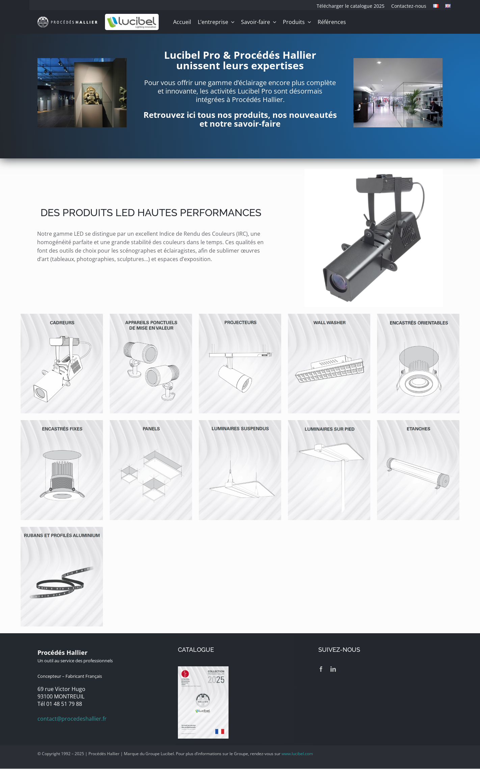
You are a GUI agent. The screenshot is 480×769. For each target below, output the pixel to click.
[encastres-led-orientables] (418, 316)
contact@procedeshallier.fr (72, 718)
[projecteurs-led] (240, 316)
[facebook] (321, 669)
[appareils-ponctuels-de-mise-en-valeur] (151, 316)
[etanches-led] (418, 423)
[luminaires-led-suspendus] (240, 423)
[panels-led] (151, 423)
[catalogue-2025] (203, 669)
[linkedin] (333, 669)
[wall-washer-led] (329, 316)
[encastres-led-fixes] (62, 423)
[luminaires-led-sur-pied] (329, 423)
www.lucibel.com (297, 754)
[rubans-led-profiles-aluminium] (62, 529)
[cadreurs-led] (62, 316)
